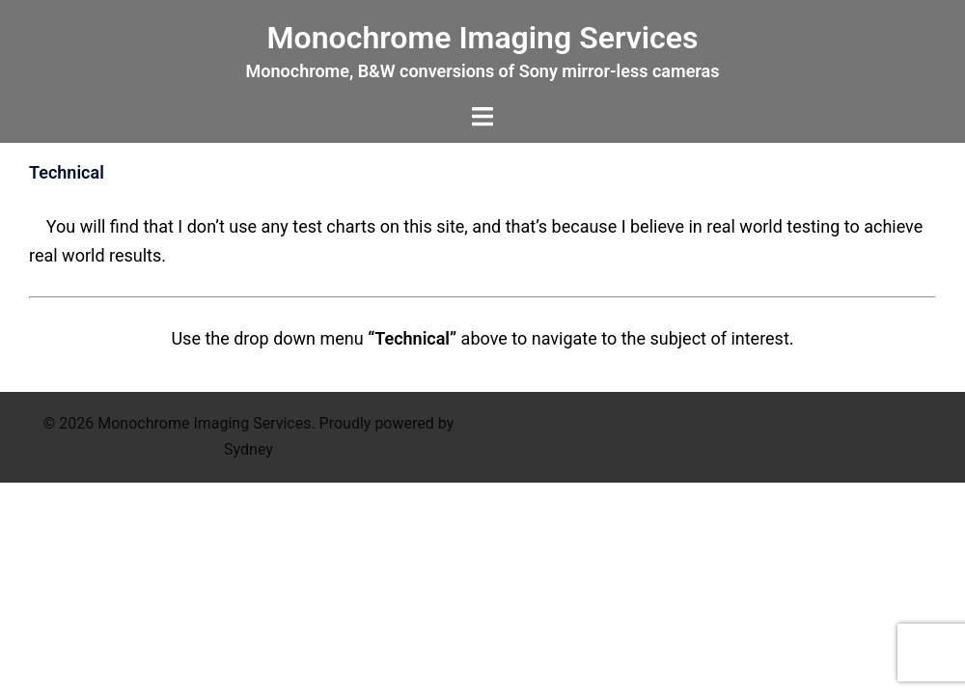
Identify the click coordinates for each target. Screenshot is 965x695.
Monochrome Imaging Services (483, 37)
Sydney (248, 449)
